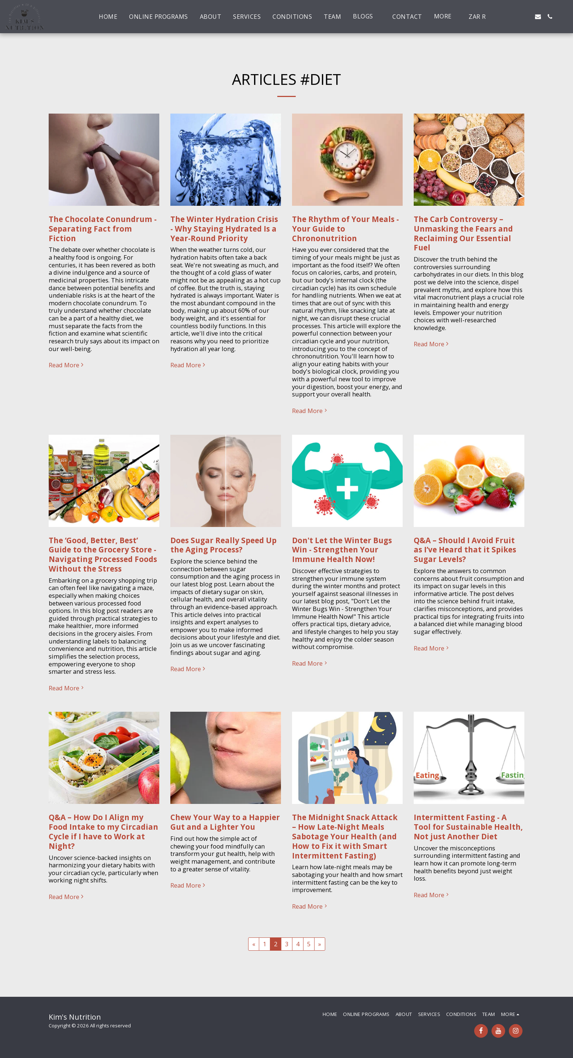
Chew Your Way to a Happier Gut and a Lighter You (225, 822)
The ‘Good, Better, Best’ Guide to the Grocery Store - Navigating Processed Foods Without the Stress (103, 554)
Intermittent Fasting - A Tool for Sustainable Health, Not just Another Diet (468, 827)
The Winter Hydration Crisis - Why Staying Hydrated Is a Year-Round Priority (224, 228)
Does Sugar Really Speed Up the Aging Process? (223, 545)
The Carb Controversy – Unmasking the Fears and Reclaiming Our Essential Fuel (463, 233)
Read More (67, 365)
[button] (366, 16)
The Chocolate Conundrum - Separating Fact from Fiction (103, 228)
